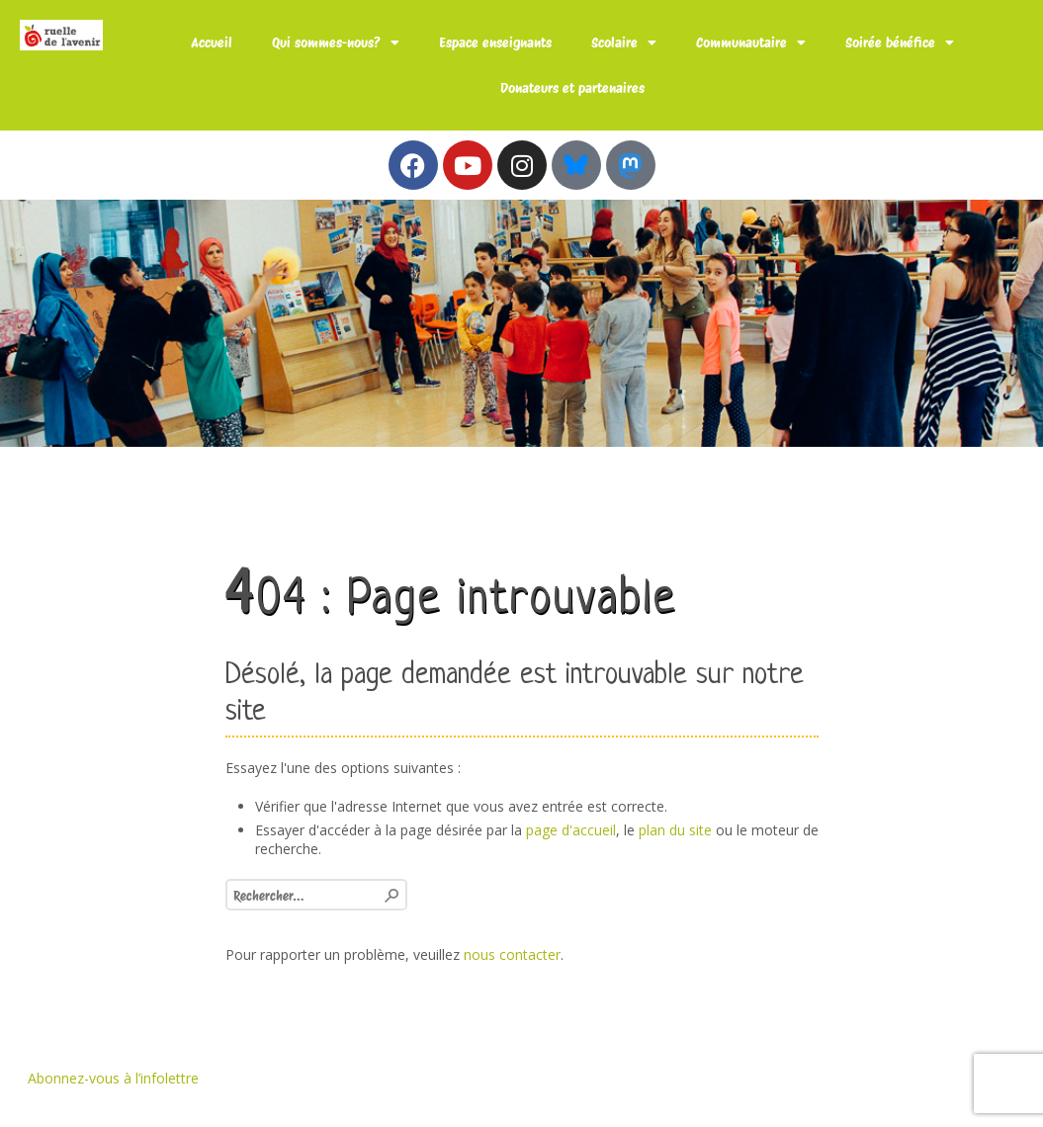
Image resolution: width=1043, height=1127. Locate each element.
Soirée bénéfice (899, 42)
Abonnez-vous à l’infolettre (113, 1078)
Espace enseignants (495, 42)
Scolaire (623, 42)
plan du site (675, 830)
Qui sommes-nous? (335, 42)
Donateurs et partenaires (572, 88)
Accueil (211, 42)
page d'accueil (571, 830)
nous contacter (512, 954)
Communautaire (751, 42)
